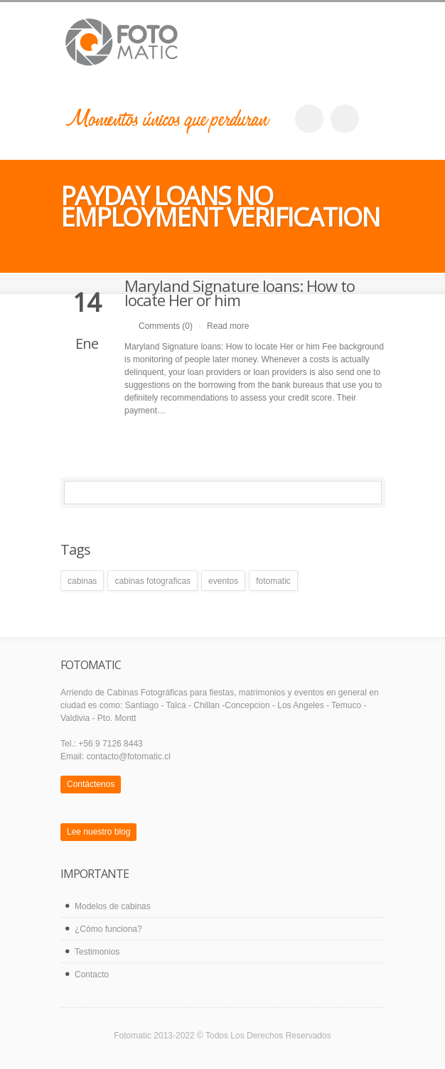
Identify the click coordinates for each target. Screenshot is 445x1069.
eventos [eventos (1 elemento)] (223, 581)
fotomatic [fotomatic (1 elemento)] (273, 581)
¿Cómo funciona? (108, 929)
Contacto (92, 975)
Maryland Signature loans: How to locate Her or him (239, 292)
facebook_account (309, 118)
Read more (228, 326)
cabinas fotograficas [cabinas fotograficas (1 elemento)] (152, 581)
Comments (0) (166, 326)
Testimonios (97, 952)
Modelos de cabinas (113, 906)
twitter (345, 118)
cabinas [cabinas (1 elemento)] (82, 581)
